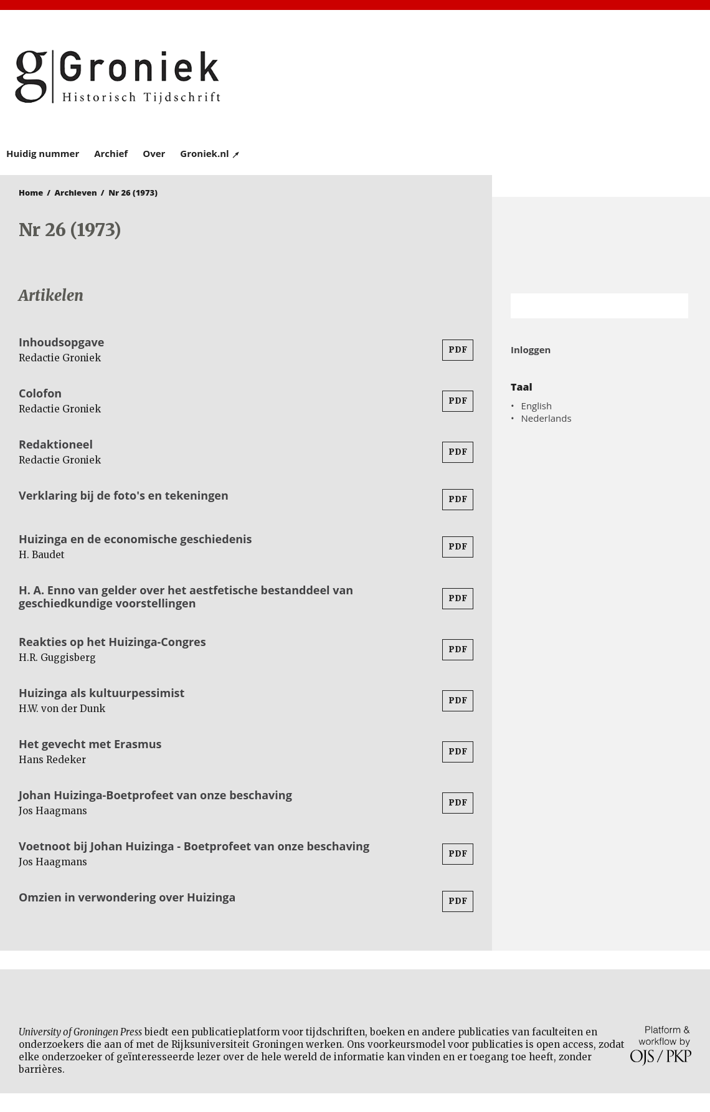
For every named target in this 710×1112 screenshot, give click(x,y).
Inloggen (531, 349)
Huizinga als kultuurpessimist (101, 692)
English (536, 405)
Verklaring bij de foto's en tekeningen (124, 495)
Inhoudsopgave (61, 342)
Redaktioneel (56, 444)
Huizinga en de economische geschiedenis (135, 538)
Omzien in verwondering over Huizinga (127, 897)
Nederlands (546, 418)
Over (154, 153)
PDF (457, 350)
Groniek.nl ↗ (210, 153)
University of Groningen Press (529, 75)
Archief (111, 153)
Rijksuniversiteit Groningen (601, 245)
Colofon (40, 393)
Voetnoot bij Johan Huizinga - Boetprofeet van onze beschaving (194, 846)
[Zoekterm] (584, 305)
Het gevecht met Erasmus (90, 743)
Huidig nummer (42, 153)
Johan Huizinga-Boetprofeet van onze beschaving (155, 794)
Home (31, 192)
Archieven (76, 192)
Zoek (672, 305)
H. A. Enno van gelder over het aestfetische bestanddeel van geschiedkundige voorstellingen (186, 596)
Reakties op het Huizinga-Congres (112, 641)
